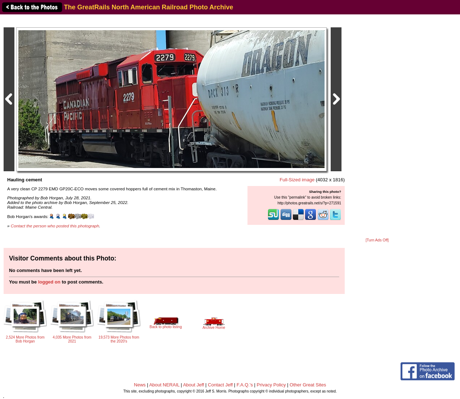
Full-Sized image (297, 179)
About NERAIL (164, 384)
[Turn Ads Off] (377, 240)
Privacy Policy (271, 384)
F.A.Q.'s (245, 384)
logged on (49, 282)
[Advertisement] (377, 127)
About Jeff (193, 384)
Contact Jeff (220, 384)
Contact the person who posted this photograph (55, 225)
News (140, 384)
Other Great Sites (308, 384)
